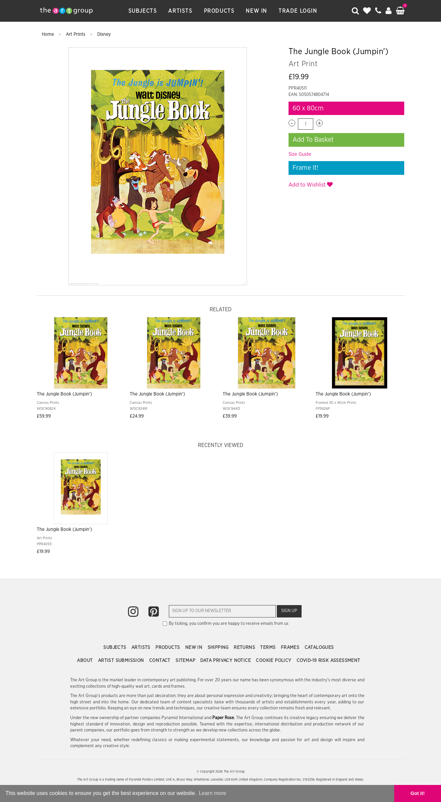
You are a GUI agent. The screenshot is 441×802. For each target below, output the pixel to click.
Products (219, 11)
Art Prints (76, 34)
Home (48, 34)
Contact (160, 660)
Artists (180, 11)
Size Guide (300, 154)
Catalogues (319, 647)
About (85, 660)
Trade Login (298, 11)
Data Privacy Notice (226, 660)
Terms (268, 647)
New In (256, 11)
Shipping (219, 647)
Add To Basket (313, 139)
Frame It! (305, 167)
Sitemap (186, 660)
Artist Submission (121, 660)
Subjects (142, 11)
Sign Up (289, 611)
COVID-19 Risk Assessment (328, 660)
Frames (291, 647)
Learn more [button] (212, 793)
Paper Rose (223, 718)
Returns (245, 647)
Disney (104, 34)
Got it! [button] (418, 793)
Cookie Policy (274, 660)
